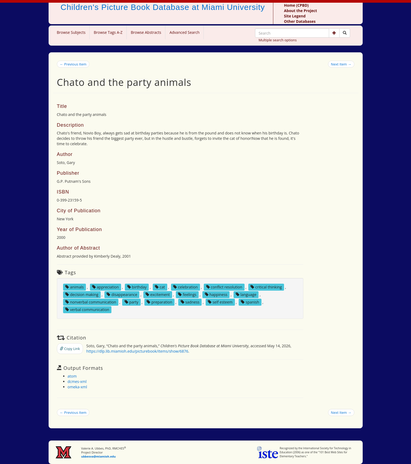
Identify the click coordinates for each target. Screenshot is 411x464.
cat (160, 287)
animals (74, 287)
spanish (250, 302)
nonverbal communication (90, 302)
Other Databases (300, 21)
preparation (159, 302)
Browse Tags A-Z (108, 32)
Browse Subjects (71, 32)
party (132, 302)
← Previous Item (73, 64)
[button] (334, 33)
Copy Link (70, 348)
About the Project (300, 10)
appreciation (105, 287)
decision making (81, 294)
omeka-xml (77, 386)
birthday (137, 287)
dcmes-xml (77, 381)
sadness (190, 302)
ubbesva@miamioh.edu (98, 456)
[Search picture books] (344, 33)
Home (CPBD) (296, 5)
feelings (187, 294)
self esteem (220, 302)
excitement (158, 294)
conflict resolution (224, 287)
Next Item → (341, 64)
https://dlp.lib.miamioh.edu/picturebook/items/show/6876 (137, 351)
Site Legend (294, 16)
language (246, 294)
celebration (185, 287)
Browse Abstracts (146, 32)
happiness (216, 294)
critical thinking (266, 287)
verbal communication (87, 309)
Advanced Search (184, 32)
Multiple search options (278, 40)
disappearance (122, 294)
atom (72, 376)
